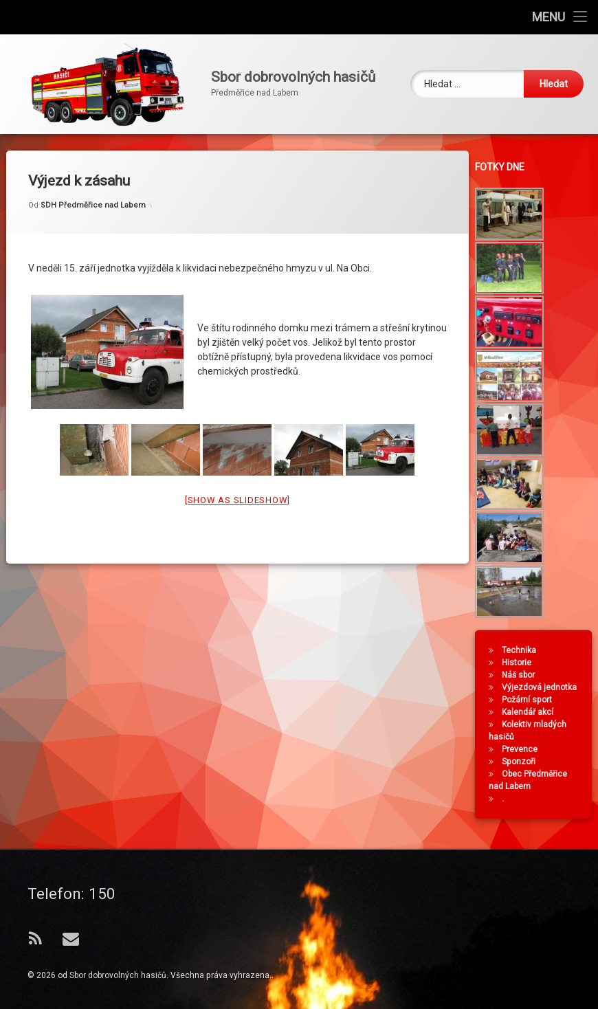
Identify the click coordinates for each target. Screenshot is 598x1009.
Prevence (522, 749)
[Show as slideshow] (237, 490)
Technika (522, 650)
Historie (519, 662)
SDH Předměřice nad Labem (93, 195)
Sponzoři (521, 761)
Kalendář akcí (530, 712)
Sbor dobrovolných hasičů (117, 975)
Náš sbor (521, 675)
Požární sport (530, 700)
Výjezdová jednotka (542, 687)
